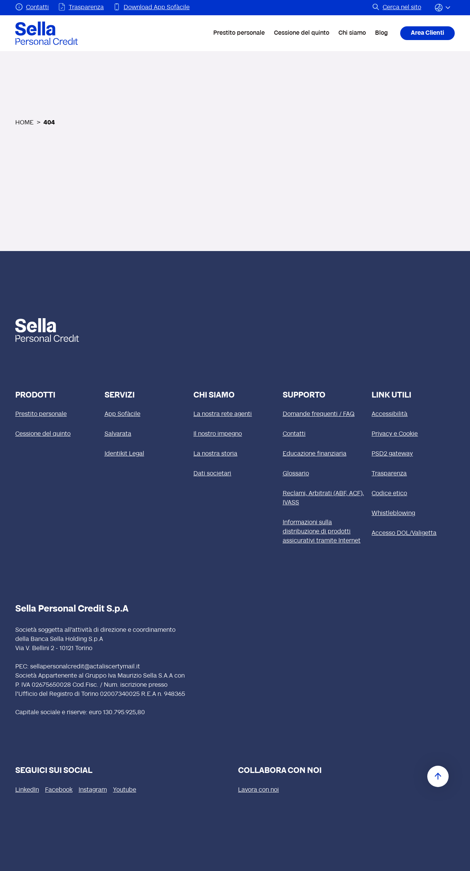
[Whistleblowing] (413, 513)
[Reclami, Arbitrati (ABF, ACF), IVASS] (324, 498)
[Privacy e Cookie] (413, 434)
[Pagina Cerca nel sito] (396, 7)
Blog (381, 33)
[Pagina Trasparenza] (81, 7)
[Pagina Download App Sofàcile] (151, 7)
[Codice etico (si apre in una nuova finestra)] (413, 493)
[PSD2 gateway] (413, 454)
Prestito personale (239, 33)
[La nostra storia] (235, 454)
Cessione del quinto (301, 33)
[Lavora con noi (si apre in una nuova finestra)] (258, 790)
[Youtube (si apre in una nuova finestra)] (124, 790)
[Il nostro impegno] (235, 434)
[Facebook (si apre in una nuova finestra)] (58, 790)
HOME (24, 123)
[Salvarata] (146, 434)
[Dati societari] (235, 473)
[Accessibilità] (413, 414)
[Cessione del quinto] (56, 434)
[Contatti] (324, 434)
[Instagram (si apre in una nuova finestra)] (93, 790)
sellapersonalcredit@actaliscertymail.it (85, 667)
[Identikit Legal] (146, 454)
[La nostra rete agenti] (235, 414)
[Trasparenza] (413, 473)
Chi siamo (352, 33)
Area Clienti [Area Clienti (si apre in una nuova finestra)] (427, 33)
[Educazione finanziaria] (324, 454)
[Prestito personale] (56, 414)
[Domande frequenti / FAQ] (324, 414)
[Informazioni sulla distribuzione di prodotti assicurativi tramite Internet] (324, 532)
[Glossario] (324, 473)
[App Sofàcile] (146, 414)
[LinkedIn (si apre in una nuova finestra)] (27, 790)
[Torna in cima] (438, 776)
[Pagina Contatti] (32, 7)
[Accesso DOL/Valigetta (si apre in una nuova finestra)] (413, 533)
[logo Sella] (59, 330)
